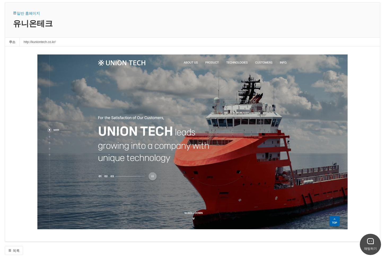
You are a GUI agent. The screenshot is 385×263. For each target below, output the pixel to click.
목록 (14, 251)
